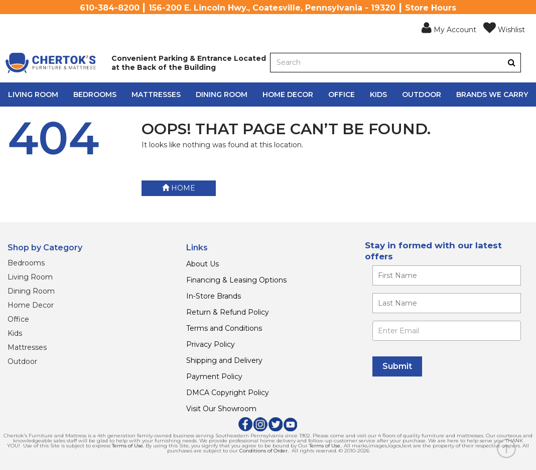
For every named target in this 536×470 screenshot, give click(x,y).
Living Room (33, 94)
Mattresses (156, 94)
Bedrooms (94, 94)
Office (341, 94)
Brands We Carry (492, 94)
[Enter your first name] (446, 275)
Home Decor (287, 94)
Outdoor (421, 94)
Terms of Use (127, 445)
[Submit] (397, 366)
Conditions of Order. (264, 450)
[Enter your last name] (446, 303)
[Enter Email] (446, 331)
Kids (378, 94)
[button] (449, 28)
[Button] (511, 62)
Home (178, 188)
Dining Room (221, 94)
